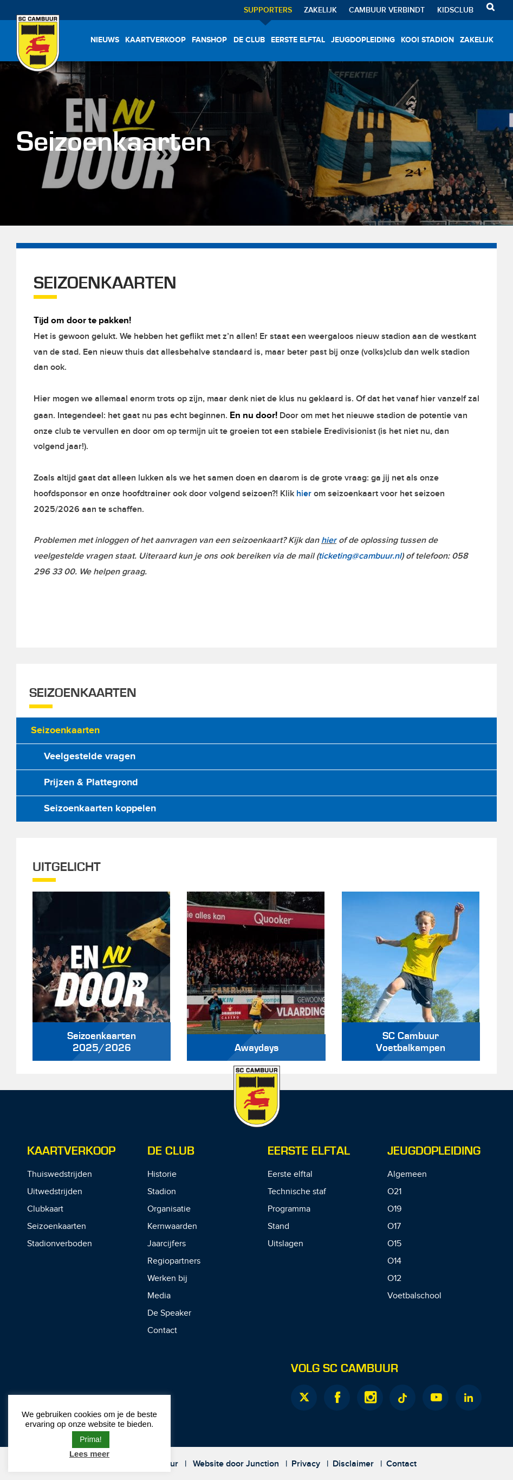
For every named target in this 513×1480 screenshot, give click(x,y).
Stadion (161, 1192)
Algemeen (407, 1174)
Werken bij (167, 1278)
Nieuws (104, 39)
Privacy (305, 1464)
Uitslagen (285, 1244)
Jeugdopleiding (363, 39)
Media (159, 1296)
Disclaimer (353, 1464)
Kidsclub (455, 10)
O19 (394, 1209)
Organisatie (169, 1209)
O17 (394, 1226)
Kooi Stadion (427, 39)
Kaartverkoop (155, 39)
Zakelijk (320, 10)
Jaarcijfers (166, 1244)
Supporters (268, 10)
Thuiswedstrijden (59, 1174)
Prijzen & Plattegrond (91, 783)
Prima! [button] (90, 1439)
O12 (394, 1278)
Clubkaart (45, 1209)
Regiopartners (173, 1261)
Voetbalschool (414, 1296)
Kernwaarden (172, 1226)
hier (303, 494)
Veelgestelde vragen (89, 757)
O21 (394, 1192)
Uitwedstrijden (54, 1192)
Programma (289, 1209)
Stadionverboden (59, 1244)
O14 (394, 1261)
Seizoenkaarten (65, 730)
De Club (249, 39)
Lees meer (89, 1453)
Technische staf (297, 1192)
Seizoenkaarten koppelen (100, 809)
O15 (394, 1244)
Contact (162, 1330)
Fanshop (209, 39)
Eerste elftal (298, 39)
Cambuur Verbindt (387, 10)
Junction (262, 1464)
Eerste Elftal (309, 1151)
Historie (162, 1174)
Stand (278, 1226)
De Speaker (169, 1313)
